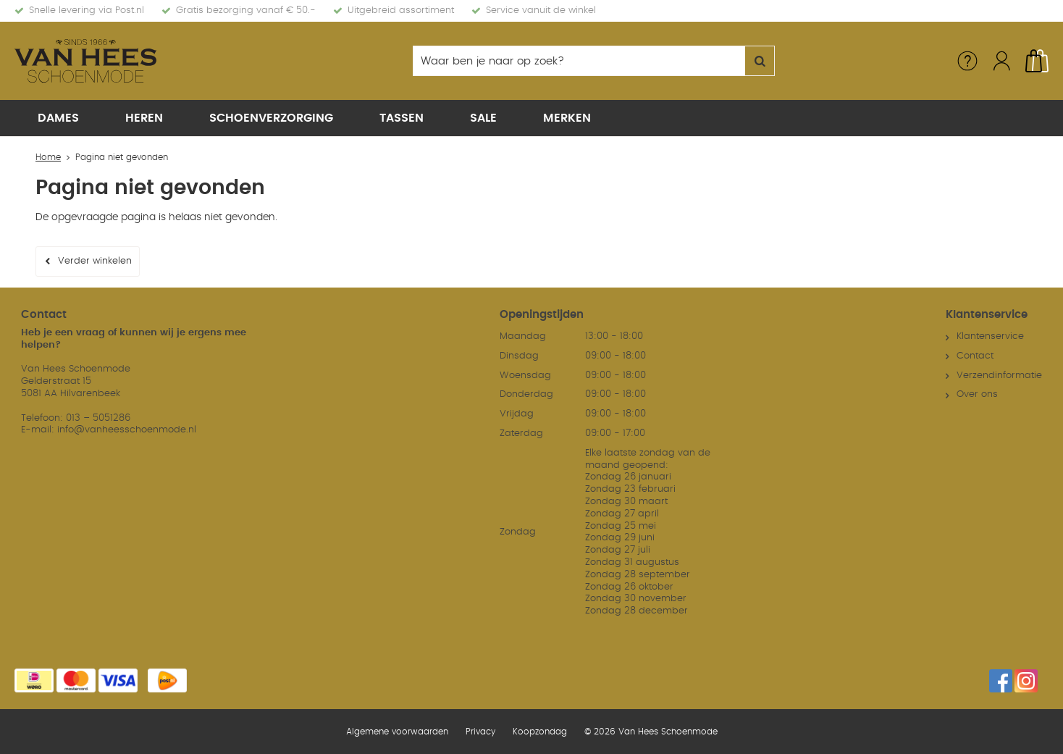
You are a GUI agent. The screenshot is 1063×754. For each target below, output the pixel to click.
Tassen (401, 118)
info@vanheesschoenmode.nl (126, 430)
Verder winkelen (95, 261)
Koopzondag (540, 731)
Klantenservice (990, 336)
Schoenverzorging (271, 118)
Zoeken (759, 60)
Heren (144, 118)
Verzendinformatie (999, 375)
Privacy (480, 731)
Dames (58, 118)
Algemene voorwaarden (397, 731)
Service (967, 60)
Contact (975, 356)
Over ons (977, 394)
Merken (567, 118)
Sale (483, 118)
